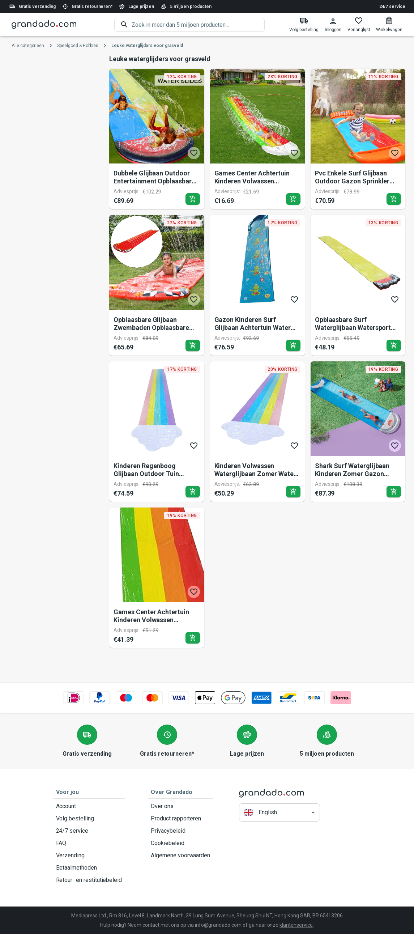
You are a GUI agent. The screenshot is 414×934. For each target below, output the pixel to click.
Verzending (89, 855)
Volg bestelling (89, 818)
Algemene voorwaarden (180, 855)
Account (89, 806)
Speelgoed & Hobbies (77, 45)
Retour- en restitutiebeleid (89, 880)
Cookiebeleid (180, 843)
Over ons (180, 806)
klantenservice (295, 925)
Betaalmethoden (89, 868)
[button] (279, 812)
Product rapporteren (180, 818)
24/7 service (392, 6)
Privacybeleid (180, 831)
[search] (198, 25)
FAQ (89, 843)
